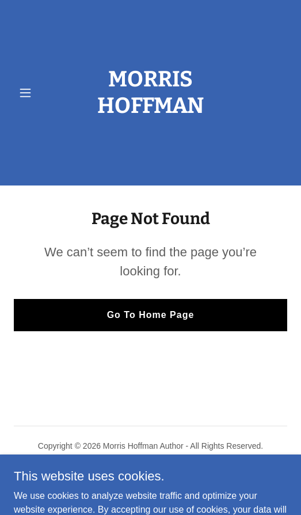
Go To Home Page (151, 315)
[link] (150, 162)
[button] (34, 92)
